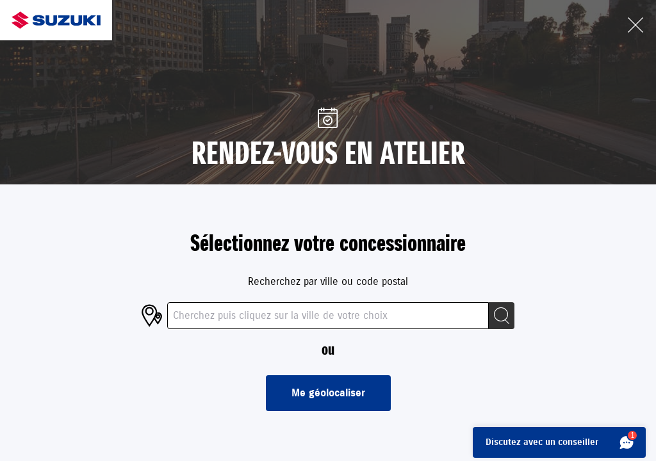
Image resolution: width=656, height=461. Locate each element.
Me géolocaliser (328, 393)
